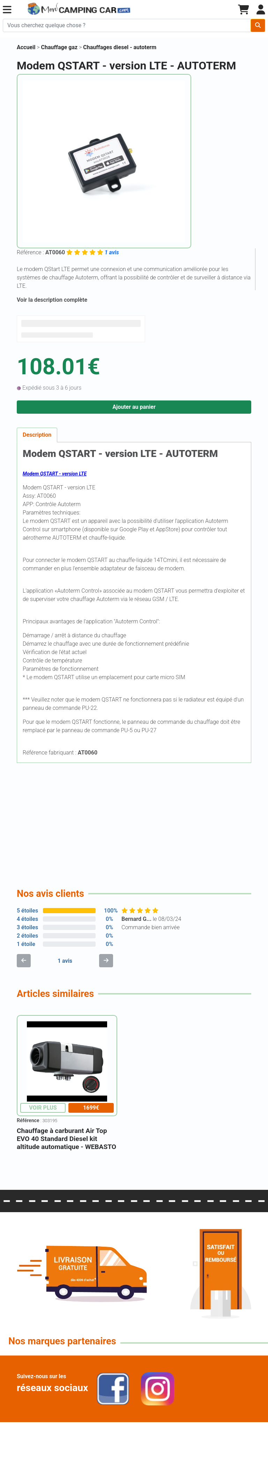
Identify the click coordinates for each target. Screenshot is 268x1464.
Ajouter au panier (134, 407)
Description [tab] (37, 434)
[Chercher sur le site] (127, 25)
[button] (7, 10)
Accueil (26, 47)
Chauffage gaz (60, 47)
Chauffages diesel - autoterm (119, 47)
